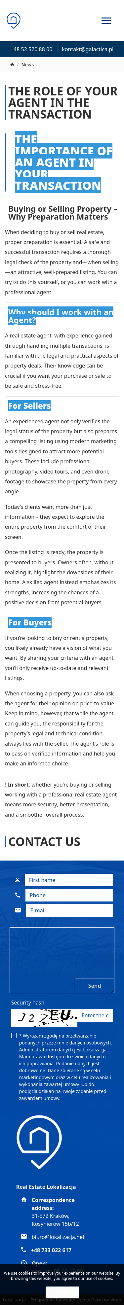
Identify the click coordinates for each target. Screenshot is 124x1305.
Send (94, 985)
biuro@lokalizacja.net (58, 1237)
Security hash (28, 1002)
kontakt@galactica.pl (87, 49)
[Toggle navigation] (106, 22)
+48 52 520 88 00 (31, 49)
